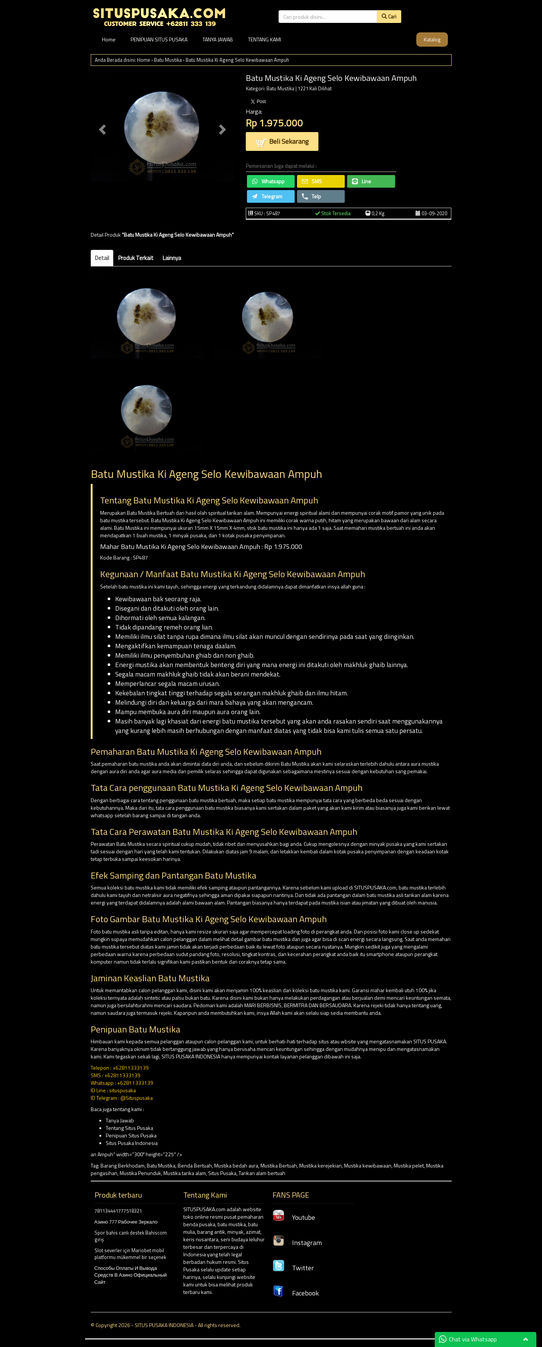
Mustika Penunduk (140, 1173)
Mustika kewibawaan (367, 1165)
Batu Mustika (168, 60)
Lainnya (172, 258)
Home (109, 39)
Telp (311, 196)
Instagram (297, 1243)
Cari (389, 16)
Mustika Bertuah (278, 1165)
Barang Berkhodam (122, 1165)
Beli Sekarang (282, 142)
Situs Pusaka (222, 1173)
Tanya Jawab (120, 1120)
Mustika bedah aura (236, 1165)
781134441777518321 (118, 1211)
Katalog (432, 39)
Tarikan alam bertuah (262, 1173)
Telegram (267, 196)
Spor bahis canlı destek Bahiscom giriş (130, 1236)
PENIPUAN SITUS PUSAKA (159, 39)
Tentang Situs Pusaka (129, 1128)
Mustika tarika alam (184, 1173)
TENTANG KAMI (264, 39)
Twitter (293, 1268)
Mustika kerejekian (320, 1165)
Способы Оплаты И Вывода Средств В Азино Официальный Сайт (130, 1275)
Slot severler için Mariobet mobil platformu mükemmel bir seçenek (130, 1254)
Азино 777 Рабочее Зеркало (126, 1221)
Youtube (294, 1217)
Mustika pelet (409, 1165)
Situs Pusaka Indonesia (132, 1143)
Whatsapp (268, 181)
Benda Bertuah (195, 1165)
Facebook (296, 1293)
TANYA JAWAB (217, 39)
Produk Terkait (136, 258)
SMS (312, 181)
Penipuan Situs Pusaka (131, 1135)
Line (361, 181)
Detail (102, 258)
